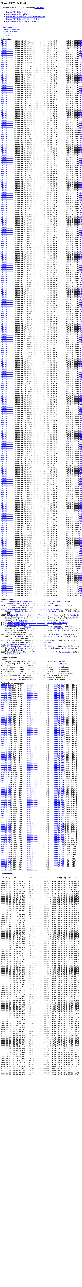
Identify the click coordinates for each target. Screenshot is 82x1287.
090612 (57, 1011)
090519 (57, 892)
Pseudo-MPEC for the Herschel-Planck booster (25, 17)
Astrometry (7, 28)
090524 (57, 976)
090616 (57, 1027)
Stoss (7, 728)
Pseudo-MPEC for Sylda (16, 14)
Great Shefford (14, 777)
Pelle (59, 759)
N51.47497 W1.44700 (32, 777)
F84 (9, 915)
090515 (4, 817)
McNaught (23, 740)
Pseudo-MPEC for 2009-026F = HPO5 (22, 21)
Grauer (42, 738)
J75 (35, 817)
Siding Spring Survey (17, 745)
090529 (57, 983)
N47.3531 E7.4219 (61, 717)
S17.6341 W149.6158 (48, 756)
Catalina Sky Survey (16, 733)
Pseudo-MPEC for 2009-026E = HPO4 (22, 19)
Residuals (6, 35)
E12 (9, 922)
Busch (17, 728)
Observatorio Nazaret (17, 768)
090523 (57, 966)
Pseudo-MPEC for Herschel (17, 12)
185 (62, 957)
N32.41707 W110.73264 (38, 733)
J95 (9, 833)
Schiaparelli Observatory (19, 721)
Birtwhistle (64, 777)
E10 (9, 817)
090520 (57, 931)
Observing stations (11, 30)
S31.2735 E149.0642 (38, 745)
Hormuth (52, 728)
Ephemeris (6, 37)
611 (62, 817)
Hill (56, 738)
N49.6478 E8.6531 (52, 726)
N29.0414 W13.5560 (38, 768)
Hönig (20, 759)
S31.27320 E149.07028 (57, 742)
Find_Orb (39, 7)
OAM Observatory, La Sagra (19, 770)
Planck (7, 44)
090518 (57, 817)
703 (62, 997)
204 (62, 931)
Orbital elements (10, 33)
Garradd (27, 738)
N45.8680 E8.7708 (41, 721)
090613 (57, 1020)
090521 (57, 950)
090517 (30, 817)
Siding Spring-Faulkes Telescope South (26, 742)
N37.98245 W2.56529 (43, 770)
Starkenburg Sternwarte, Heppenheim (24, 726)
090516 (4, 852)
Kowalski (74, 733)
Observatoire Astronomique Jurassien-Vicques (29, 717)
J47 (35, 850)
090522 (57, 957)
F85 (62, 1004)
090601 (57, 997)
